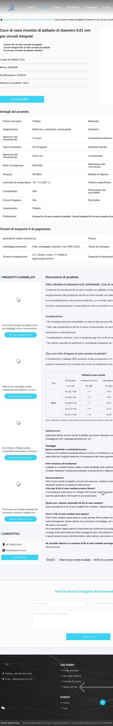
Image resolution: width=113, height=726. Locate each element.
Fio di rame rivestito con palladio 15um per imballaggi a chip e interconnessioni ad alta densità (20, 328)
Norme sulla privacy (10, 723)
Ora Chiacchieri (22, 99)
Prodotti (44, 7)
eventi (106, 7)
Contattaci (91, 7)
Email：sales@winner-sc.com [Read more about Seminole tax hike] (17, 679)
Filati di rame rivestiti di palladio (36, 19)
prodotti (14, 19)
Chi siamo (73, 7)
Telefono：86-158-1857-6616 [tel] (17, 673)
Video (57, 7)
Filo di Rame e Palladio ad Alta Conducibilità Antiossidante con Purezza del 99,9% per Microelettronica (20, 451)
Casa (30, 7)
